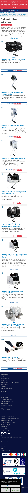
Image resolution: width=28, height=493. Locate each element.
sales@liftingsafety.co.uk (7, 428)
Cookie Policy (4, 393)
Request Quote (14, 269)
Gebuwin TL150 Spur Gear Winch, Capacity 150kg (12, 93)
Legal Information (5, 403)
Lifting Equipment (10, 12)
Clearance (3, 386)
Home (2, 12)
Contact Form (4, 426)
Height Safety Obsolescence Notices (10, 418)
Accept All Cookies (5, 489)
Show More (14, 38)
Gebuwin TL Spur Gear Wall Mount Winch (12, 126)
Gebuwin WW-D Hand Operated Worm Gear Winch (12, 292)
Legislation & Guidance (6, 420)
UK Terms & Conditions (6, 399)
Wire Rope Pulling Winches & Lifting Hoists (13, 14)
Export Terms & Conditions (7, 401)
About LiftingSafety (5, 409)
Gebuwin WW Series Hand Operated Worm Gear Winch (13, 192)
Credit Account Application (7, 395)
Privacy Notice (4, 397)
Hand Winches (4, 15)
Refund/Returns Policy (6, 405)
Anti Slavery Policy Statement (8, 422)
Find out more (10, 485)
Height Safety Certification (7, 416)
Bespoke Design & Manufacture (8, 414)
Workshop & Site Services (7, 412)
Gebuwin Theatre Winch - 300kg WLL (13, 59)
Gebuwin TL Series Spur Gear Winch (13, 159)
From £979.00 (14, 335)
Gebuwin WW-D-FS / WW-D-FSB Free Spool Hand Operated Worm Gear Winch (14, 256)
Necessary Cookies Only (15, 489)
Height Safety (4, 380)
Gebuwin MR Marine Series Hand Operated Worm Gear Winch (12, 225)
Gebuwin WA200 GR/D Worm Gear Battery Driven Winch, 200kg (12, 325)
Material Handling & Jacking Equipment (10, 382)
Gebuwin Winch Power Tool (10, 357)
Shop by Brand (4, 384)
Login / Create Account (6, 388)
